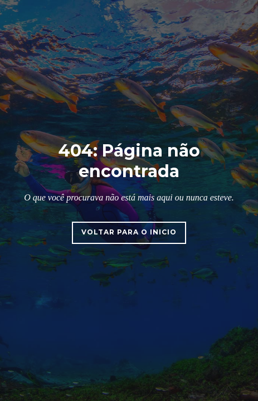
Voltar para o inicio (129, 232)
